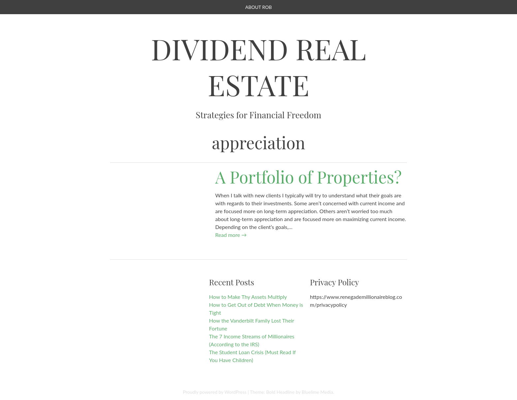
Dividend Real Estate (258, 66)
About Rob (258, 7)
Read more (231, 235)
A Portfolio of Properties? (308, 177)
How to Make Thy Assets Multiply (248, 297)
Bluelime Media (317, 392)
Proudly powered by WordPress (215, 392)
